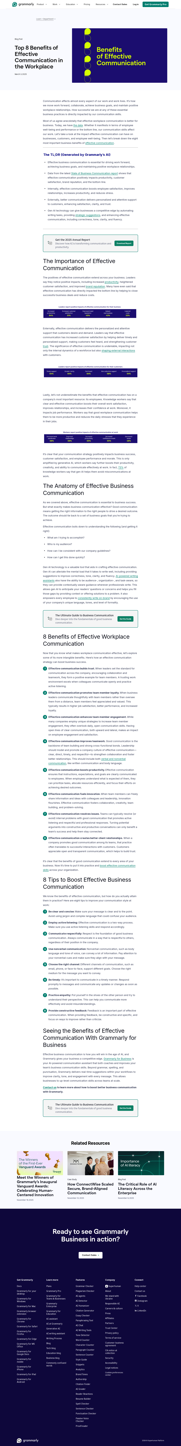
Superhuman (113, 1286)
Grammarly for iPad (26, 1374)
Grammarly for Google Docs (24, 1353)
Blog (48, 1343)
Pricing (87, 4)
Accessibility (111, 1363)
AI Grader (81, 1389)
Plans (48, 1286)
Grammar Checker (85, 1286)
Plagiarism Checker (85, 1291)
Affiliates (109, 1318)
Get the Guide (125, 619)
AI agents (80, 1296)
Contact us (49, 1087)
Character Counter (85, 1345)
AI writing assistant (55, 1333)
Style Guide (81, 1359)
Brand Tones (82, 1374)
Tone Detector (83, 1335)
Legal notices (111, 1368)
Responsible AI (112, 1303)
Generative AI (53, 1328)
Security (109, 1358)
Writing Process (54, 1338)
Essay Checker (83, 1315)
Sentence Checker (85, 1408)
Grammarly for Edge (27, 1339)
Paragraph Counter (85, 1350)
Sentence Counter (85, 1354)
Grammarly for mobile (24, 1360)
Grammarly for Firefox (24, 1332)
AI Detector (81, 1301)
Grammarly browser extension (26, 1312)
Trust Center (111, 1328)
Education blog (53, 1353)
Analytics (80, 1369)
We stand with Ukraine (112, 1297)
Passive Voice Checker (82, 1419)
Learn (38, 19)
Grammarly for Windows (24, 1300)
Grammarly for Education (53, 1312)
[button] (49, 19)
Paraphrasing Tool (84, 1320)
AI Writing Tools (83, 1330)
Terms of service (113, 1338)
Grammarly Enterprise (51, 1305)
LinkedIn (140, 1310)
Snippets (80, 1364)
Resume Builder (83, 1399)
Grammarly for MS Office (26, 1345)
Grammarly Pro (53, 1291)
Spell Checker (82, 1403)
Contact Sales (120, 4)
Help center (140, 1286)
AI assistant (52, 1319)
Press (108, 1313)
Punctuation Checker (86, 1413)
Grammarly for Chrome (24, 1320)
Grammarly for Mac (26, 1306)
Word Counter (83, 1340)
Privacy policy (112, 1333)
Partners (109, 1323)
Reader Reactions (84, 1394)
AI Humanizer (82, 1305)
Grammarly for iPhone (24, 1368)
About (108, 1291)
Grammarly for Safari (27, 1326)
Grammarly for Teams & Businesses (55, 1297)
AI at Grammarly (54, 1323)
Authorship (81, 1379)
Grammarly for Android (24, 1380)
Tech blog (51, 1348)
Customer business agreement (114, 1344)
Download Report (124, 243)
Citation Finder (83, 1384)
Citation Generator (85, 1310)
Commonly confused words (56, 1364)
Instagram (141, 1301)
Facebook (141, 1296)
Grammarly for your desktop (26, 1292)
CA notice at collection (111, 1351)
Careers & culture (114, 1308)
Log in (136, 4)
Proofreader (82, 1426)
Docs (19, 1286)
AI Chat (79, 1325)
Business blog (52, 1358)
